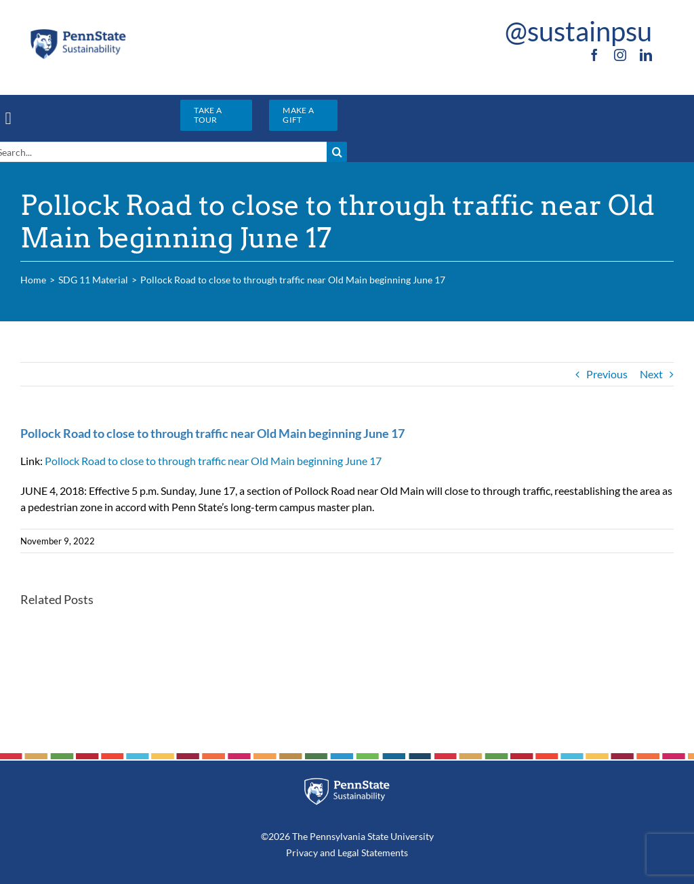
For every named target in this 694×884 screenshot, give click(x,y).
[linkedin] (646, 55)
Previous (607, 373)
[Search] (337, 152)
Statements (383, 852)
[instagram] (620, 55)
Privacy (302, 852)
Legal (348, 852)
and (328, 852)
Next (651, 373)
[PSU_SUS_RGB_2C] (77, 32)
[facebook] (594, 55)
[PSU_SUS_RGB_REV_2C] (347, 782)
